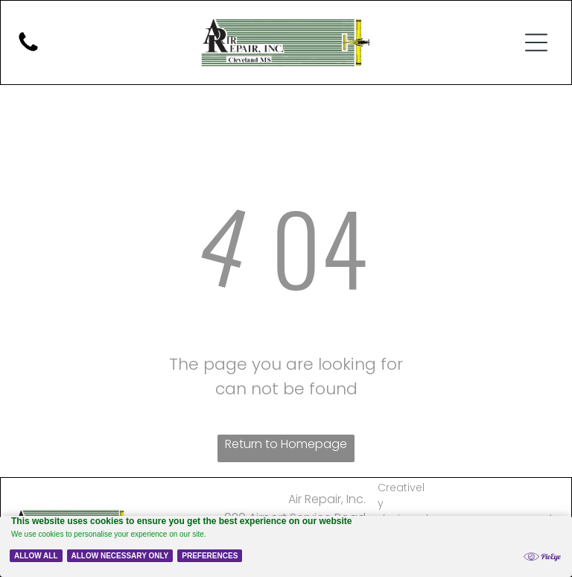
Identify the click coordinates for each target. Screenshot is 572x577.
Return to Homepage (286, 444)
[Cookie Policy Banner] (286, 546)
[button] (536, 42)
